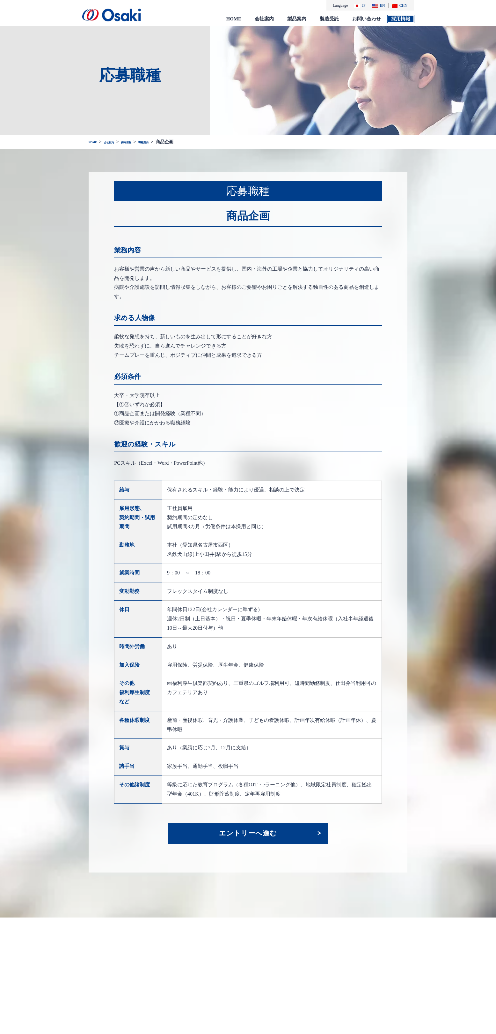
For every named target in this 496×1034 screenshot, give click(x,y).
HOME (234, 18)
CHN (399, 5)
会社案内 (264, 18)
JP (359, 5)
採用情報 (400, 18)
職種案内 (168, 141)
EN (378, 5)
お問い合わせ (366, 18)
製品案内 (296, 18)
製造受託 (329, 18)
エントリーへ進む (248, 832)
